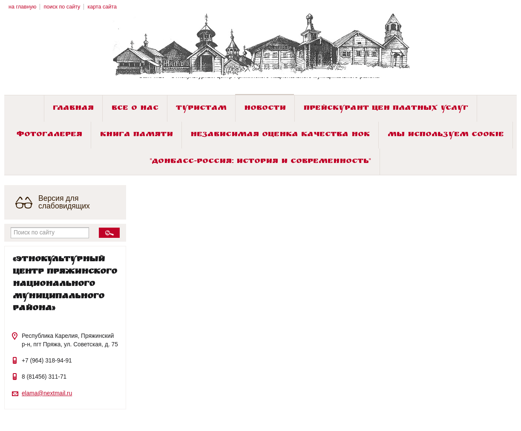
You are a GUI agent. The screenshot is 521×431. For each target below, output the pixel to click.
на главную (22, 7)
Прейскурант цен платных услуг (386, 108)
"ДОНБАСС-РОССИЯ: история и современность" (260, 161)
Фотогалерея (49, 135)
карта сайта (102, 7)
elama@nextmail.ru (47, 393)
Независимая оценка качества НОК (280, 135)
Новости (265, 108)
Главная (73, 108)
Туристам (201, 108)
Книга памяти (136, 135)
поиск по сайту (61, 7)
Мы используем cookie (446, 135)
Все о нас (135, 108)
